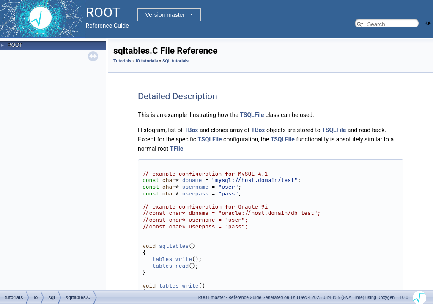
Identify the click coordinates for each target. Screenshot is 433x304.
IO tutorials (147, 61)
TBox (191, 130)
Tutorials (122, 61)
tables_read (170, 265)
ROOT (15, 45)
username (195, 186)
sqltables (174, 246)
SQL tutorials (175, 61)
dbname (192, 180)
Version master (165, 14)
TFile (176, 148)
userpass (195, 193)
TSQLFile (252, 114)
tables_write (172, 259)
